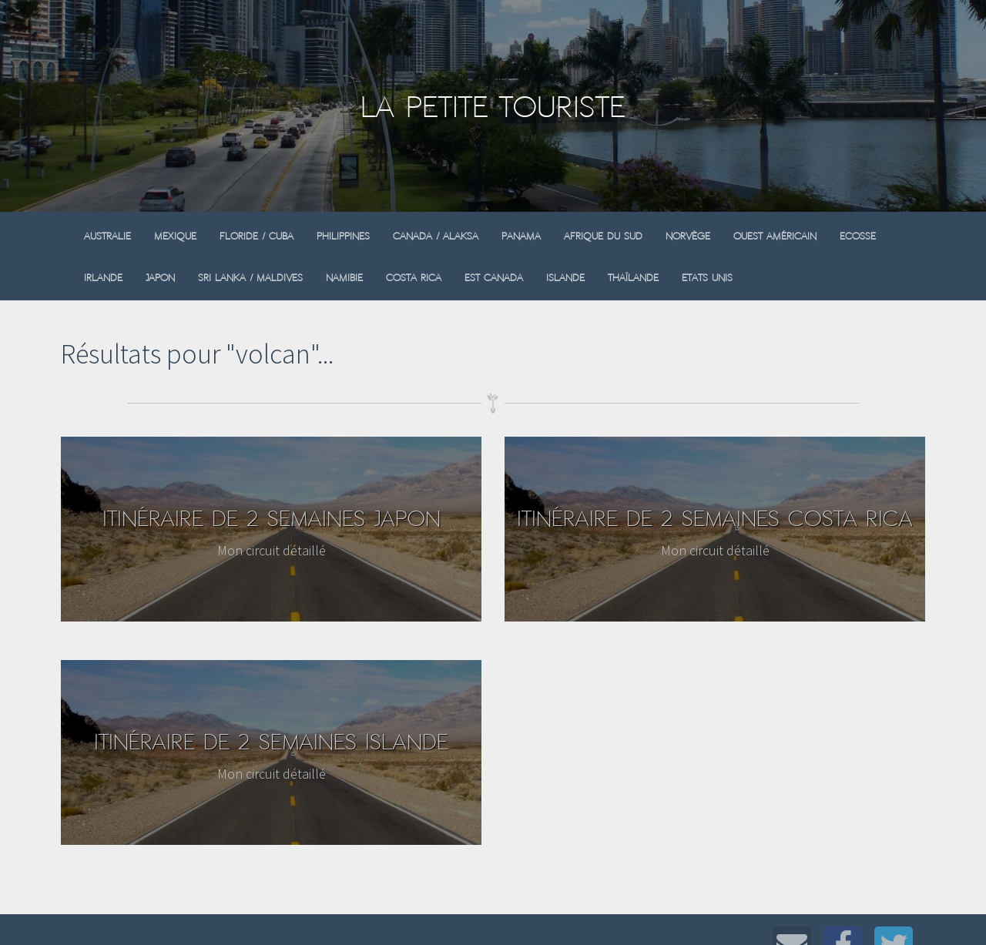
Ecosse (858, 236)
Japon (160, 277)
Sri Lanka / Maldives (250, 277)
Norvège (688, 236)
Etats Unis (707, 277)
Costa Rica (413, 277)
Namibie (344, 277)
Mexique (175, 236)
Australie (107, 236)
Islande (565, 277)
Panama (521, 236)
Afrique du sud (603, 236)
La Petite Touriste (493, 106)
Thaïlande (633, 277)
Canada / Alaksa (435, 236)
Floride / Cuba (256, 236)
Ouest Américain (775, 236)
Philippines (343, 236)
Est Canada (493, 277)
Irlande (103, 277)
